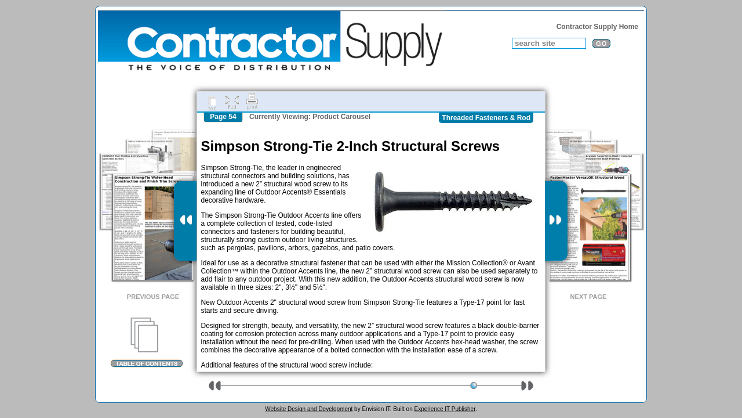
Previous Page (153, 296)
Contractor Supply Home (597, 27)
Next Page (588, 296)
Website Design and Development (308, 409)
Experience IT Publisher (444, 409)
